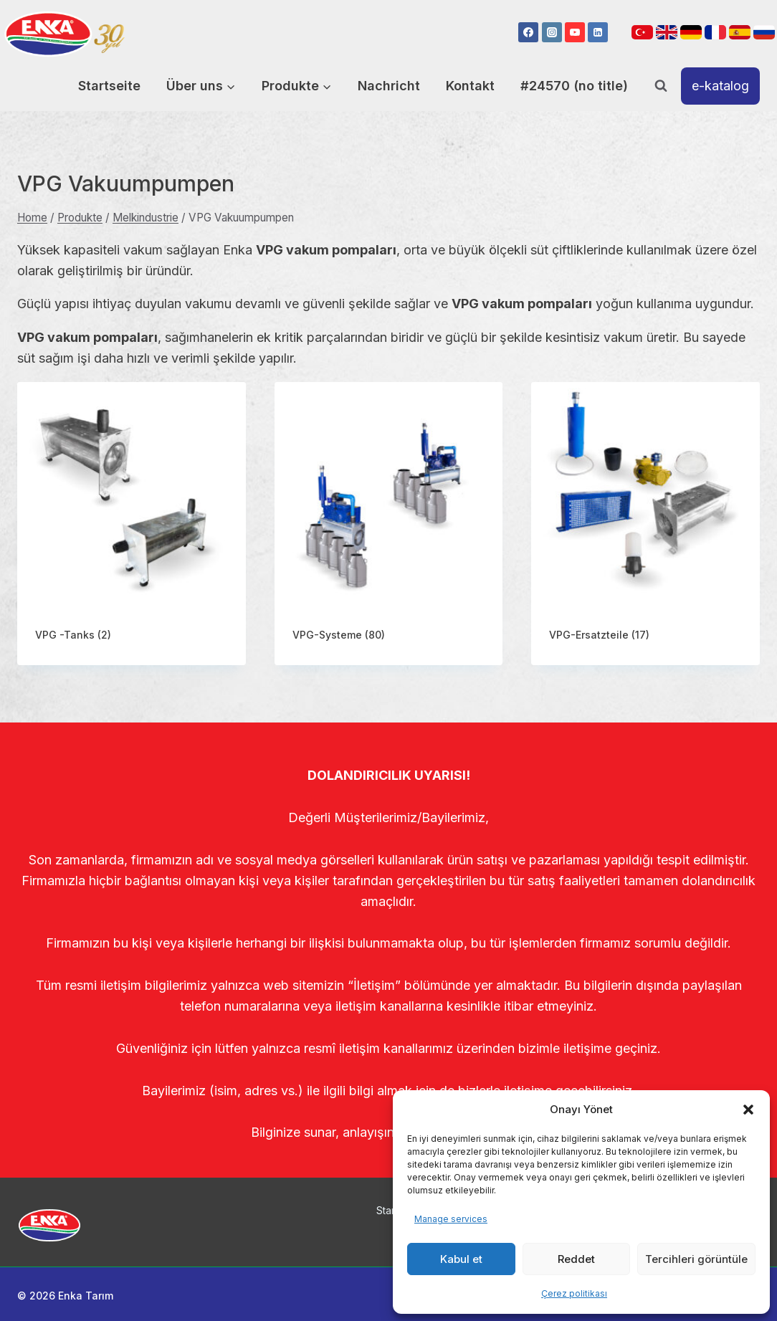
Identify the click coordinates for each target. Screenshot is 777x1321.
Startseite (109, 85)
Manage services (450, 1218)
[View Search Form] (661, 86)
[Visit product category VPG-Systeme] (389, 524)
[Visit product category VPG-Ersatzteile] (645, 524)
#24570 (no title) (574, 85)
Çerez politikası (574, 1293)
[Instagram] (552, 32)
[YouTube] (575, 32)
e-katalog (720, 85)
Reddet (576, 1259)
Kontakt (470, 85)
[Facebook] (528, 32)
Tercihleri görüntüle (696, 1259)
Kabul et (461, 1259)
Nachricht (389, 85)
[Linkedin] (598, 32)
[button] (748, 1109)
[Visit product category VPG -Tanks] (131, 524)
